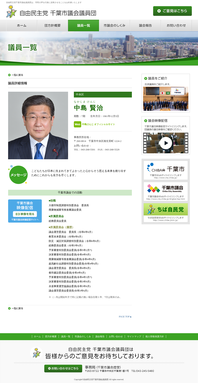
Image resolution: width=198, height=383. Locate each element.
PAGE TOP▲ (125, 316)
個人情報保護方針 (154, 336)
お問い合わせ (176, 25)
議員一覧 (83, 25)
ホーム (21, 25)
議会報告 (145, 25)
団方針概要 (52, 25)
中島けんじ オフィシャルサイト (98, 124)
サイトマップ (134, 336)
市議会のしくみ (114, 25)
